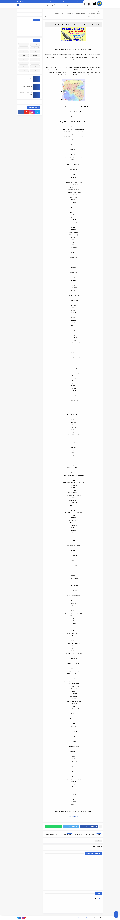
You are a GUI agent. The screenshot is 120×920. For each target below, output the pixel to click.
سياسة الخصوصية (54, 1)
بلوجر (35, 51)
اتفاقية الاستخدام (70, 1)
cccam (35, 66)
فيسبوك (35, 59)
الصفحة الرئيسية (78, 1)
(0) (46, 16)
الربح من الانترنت (64, 5)
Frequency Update (73, 817)
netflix (35, 70)
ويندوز (23, 62)
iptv (23, 66)
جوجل (23, 51)
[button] (89, 826)
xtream (23, 70)
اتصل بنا (64, 1)
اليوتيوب (23, 47)
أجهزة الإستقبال (51, 5)
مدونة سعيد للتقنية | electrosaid (85, 917)
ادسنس (58, 5)
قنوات (23, 59)
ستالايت (71, 5)
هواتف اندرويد (78, 5)
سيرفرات (24, 55)
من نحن (60, 1)
